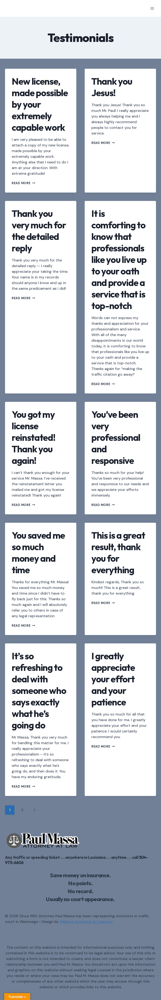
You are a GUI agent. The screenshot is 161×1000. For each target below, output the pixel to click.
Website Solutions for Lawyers (86, 921)
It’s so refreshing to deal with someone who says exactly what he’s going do (39, 690)
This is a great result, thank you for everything (118, 552)
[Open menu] (152, 8)
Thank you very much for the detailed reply (39, 231)
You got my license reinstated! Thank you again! (33, 437)
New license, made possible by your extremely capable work (40, 104)
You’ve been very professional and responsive (115, 437)
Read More (23, 183)
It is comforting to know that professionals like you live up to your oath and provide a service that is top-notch (119, 259)
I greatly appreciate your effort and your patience (113, 679)
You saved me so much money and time (38, 552)
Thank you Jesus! (111, 86)
